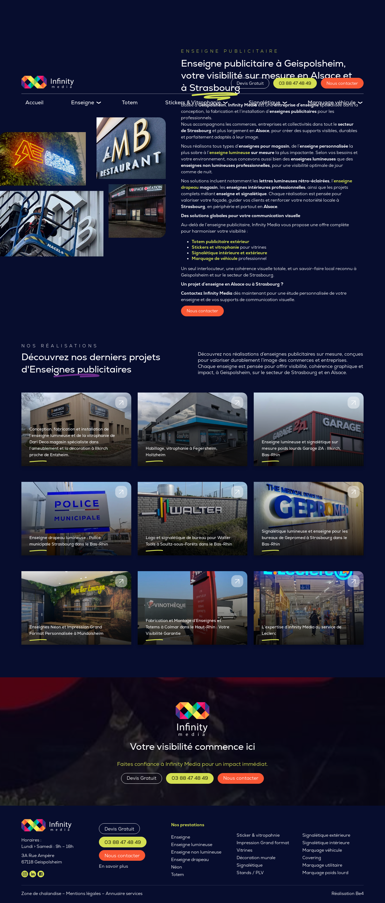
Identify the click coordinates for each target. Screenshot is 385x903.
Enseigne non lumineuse (196, 852)
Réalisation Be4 (348, 893)
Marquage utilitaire (322, 865)
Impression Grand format (263, 843)
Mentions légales (83, 893)
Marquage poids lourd (325, 872)
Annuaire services (125, 893)
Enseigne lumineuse (191, 844)
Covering (311, 857)
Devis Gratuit (250, 83)
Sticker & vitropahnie (258, 835)
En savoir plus (113, 866)
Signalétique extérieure (326, 835)
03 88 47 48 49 (295, 83)
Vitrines (244, 850)
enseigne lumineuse (229, 152)
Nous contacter (342, 83)
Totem (130, 102)
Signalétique (264, 102)
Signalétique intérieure (325, 843)
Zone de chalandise (41, 893)
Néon (176, 867)
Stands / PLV (250, 872)
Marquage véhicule (332, 102)
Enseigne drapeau (190, 859)
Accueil (34, 102)
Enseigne (82, 102)
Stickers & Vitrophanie (193, 102)
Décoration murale (256, 857)
